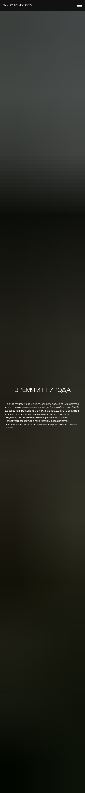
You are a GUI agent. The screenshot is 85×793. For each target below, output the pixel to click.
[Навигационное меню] (79, 5)
